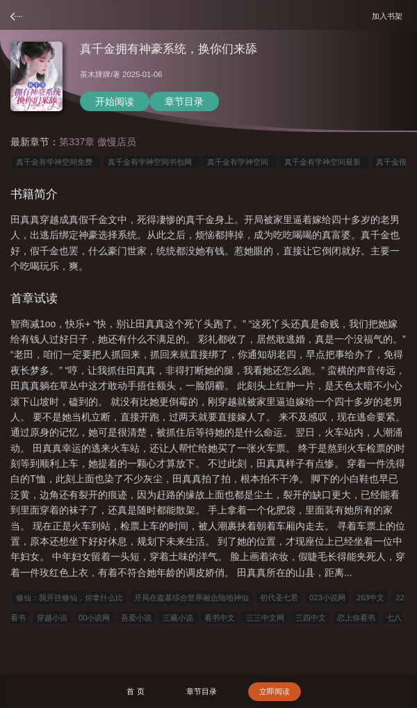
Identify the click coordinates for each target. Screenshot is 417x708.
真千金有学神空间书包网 (152, 162)
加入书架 (389, 15)
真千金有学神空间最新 (324, 162)
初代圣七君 (279, 597)
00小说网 (94, 618)
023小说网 (327, 597)
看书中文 (219, 618)
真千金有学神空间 (239, 162)
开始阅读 (114, 101)
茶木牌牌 (95, 74)
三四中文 (310, 618)
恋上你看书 (356, 618)
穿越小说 (52, 618)
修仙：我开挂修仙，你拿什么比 (69, 597)
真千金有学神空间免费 (56, 162)
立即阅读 (274, 691)
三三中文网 (265, 618)
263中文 (371, 597)
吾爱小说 (136, 618)
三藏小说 (178, 618)
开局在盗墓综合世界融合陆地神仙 (191, 597)
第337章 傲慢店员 (97, 141)
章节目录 (184, 101)
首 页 (135, 691)
